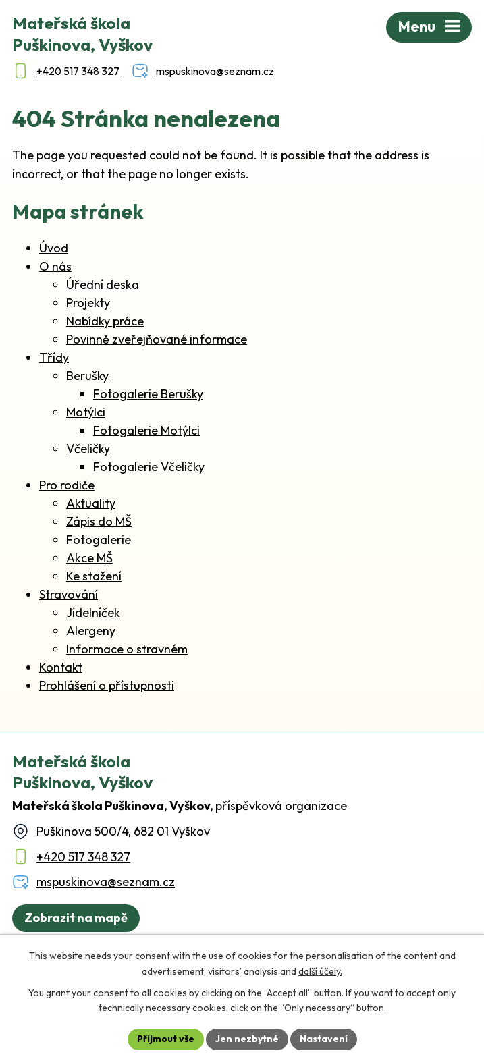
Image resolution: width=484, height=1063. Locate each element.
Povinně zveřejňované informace (156, 339)
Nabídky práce (105, 321)
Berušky (87, 375)
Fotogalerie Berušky (148, 394)
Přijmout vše (165, 1039)
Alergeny (90, 630)
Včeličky (88, 448)
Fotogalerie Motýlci (146, 430)
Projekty (88, 302)
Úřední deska (102, 284)
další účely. (320, 971)
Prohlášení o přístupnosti (106, 685)
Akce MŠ (89, 558)
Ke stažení (94, 576)
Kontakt (60, 667)
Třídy (54, 357)
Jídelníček (93, 612)
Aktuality (90, 503)
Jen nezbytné (247, 1039)
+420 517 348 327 (83, 857)
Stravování (68, 594)
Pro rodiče (67, 485)
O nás (55, 266)
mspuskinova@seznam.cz (105, 882)
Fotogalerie (98, 539)
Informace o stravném (127, 649)
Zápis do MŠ (99, 521)
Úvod (53, 248)
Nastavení (324, 1039)
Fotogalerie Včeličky (149, 466)
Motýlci (85, 412)
